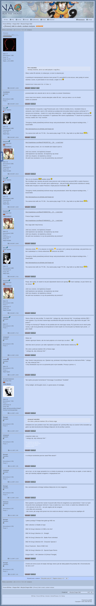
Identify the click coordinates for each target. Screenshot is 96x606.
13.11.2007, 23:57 (13, 431)
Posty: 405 (6, 132)
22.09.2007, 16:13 (13, 174)
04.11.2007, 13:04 (13, 375)
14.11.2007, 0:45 (13, 450)
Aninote (48, 596)
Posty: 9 (5, 425)
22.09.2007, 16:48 (13, 243)
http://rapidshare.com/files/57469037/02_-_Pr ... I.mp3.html (43, 212)
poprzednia (9, 29)
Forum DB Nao (7, 587)
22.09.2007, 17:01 (13, 276)
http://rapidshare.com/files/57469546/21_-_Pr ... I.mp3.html (43, 220)
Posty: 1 (5, 327)
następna (29, 29)
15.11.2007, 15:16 (13, 482)
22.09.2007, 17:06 (13, 313)
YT (50, 84)
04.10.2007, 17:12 (13, 333)
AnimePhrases (55, 596)
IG (44, 84)
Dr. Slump (62, 596)
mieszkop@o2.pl (70, 327)
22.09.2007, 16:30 (13, 207)
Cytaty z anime (37, 84)
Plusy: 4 (5, 165)
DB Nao (33, 596)
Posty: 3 (5, 345)
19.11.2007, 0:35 (13, 515)
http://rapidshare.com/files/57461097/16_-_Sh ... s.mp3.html (44, 142)
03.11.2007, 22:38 (13, 355)
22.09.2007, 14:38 (13, 88)
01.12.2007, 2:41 (13, 574)
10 (25, 29)
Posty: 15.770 (6, 59)
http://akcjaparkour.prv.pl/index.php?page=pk (39, 129)
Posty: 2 (5, 100)
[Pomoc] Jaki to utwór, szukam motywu (20, 26)
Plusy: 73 (5, 57)
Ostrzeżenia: (7, 130)
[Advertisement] (59, 48)
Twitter (47, 84)
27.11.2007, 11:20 (13, 558)
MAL (42, 84)
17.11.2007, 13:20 (13, 497)
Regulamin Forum (29, 84)
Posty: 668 (6, 406)
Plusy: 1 (5, 402)
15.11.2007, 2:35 (13, 466)
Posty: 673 (6, 169)
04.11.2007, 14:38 (13, 413)
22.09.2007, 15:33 (13, 104)
